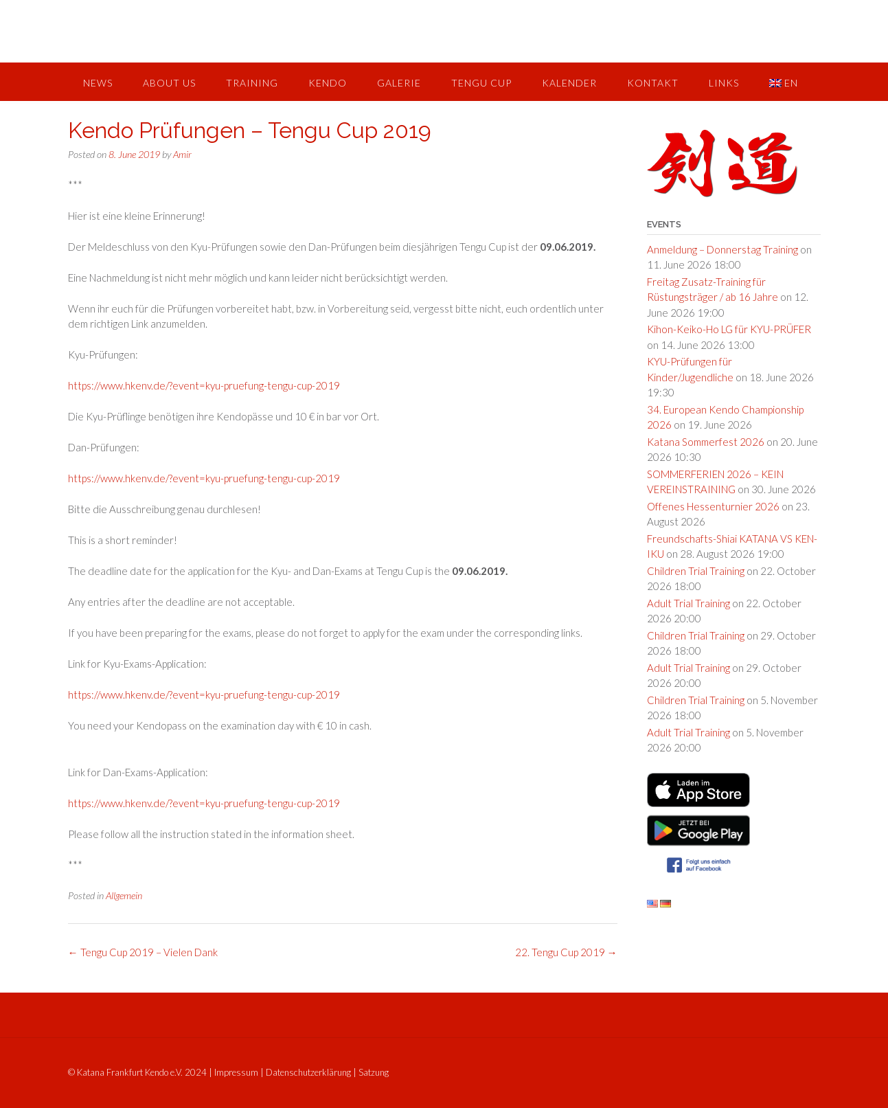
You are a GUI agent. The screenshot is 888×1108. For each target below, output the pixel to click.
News (98, 83)
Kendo (327, 83)
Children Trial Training (695, 571)
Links (724, 83)
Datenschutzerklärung (308, 1072)
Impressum (236, 1072)
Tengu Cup (481, 83)
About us (169, 83)
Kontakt (653, 83)
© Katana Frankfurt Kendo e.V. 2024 (137, 1072)
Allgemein (124, 895)
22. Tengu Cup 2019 (566, 952)
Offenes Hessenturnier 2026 (713, 506)
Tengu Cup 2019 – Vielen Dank (143, 952)
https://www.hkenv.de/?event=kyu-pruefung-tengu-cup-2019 (204, 385)
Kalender (569, 83)
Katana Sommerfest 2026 (705, 442)
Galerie (399, 83)
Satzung (373, 1072)
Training (252, 83)
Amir (182, 154)
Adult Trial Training (688, 603)
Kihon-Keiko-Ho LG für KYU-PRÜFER (729, 329)
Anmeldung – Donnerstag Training (722, 249)
